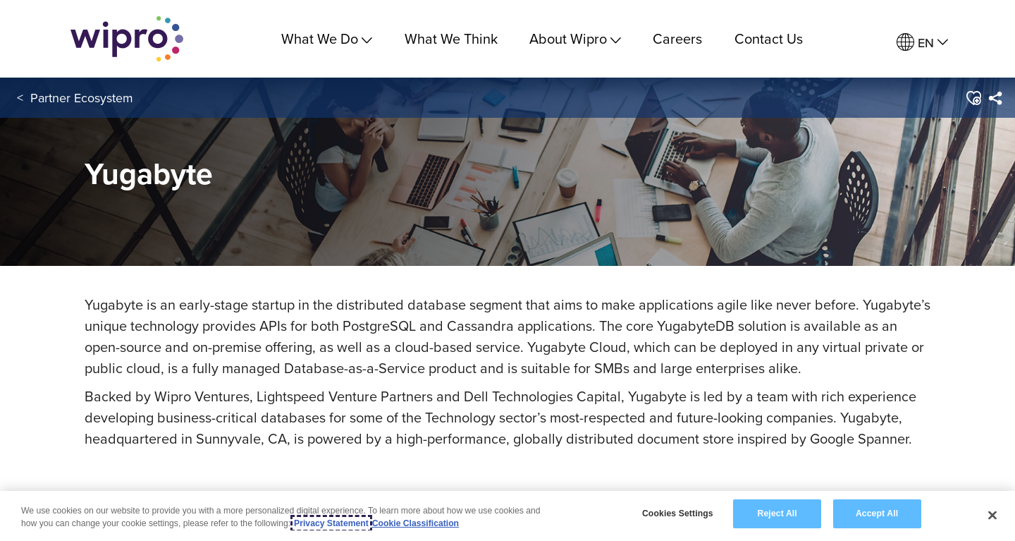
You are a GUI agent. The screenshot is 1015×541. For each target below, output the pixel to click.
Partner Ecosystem (81, 98)
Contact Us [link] (768, 38)
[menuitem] (922, 42)
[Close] (992, 515)
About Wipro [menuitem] (575, 38)
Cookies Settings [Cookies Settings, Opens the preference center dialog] (677, 514)
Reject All (777, 514)
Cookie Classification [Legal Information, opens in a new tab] (415, 524)
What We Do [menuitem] (326, 38)
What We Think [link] (451, 38)
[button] (973, 98)
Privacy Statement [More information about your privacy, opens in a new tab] (331, 524)
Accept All (877, 514)
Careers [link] (677, 38)
